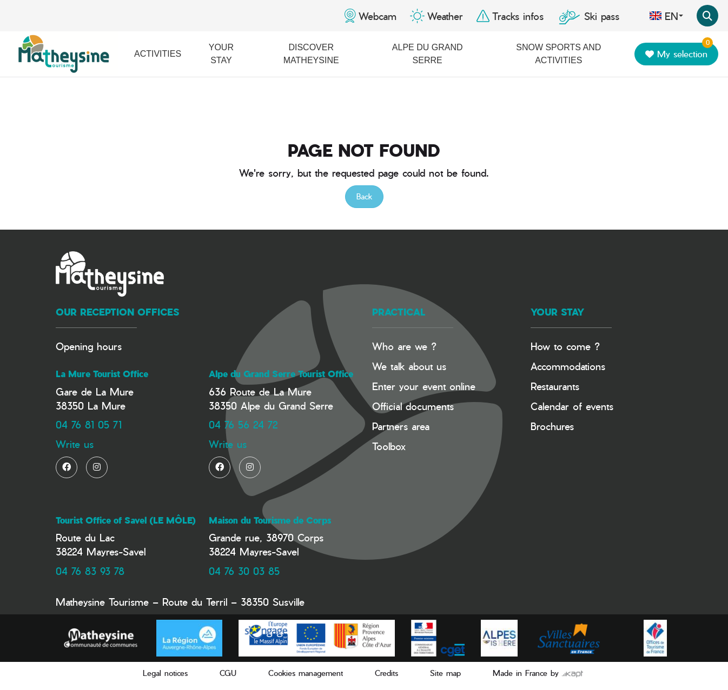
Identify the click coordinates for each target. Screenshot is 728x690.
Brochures (552, 426)
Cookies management (305, 673)
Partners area (400, 426)
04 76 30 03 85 (244, 571)
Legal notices (165, 673)
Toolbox (389, 446)
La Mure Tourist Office (102, 373)
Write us (75, 444)
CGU (228, 673)
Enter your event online (423, 386)
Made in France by (538, 673)
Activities (157, 53)
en (666, 15)
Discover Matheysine (311, 54)
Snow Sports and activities (558, 54)
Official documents (413, 406)
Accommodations (568, 366)
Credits (386, 673)
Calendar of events (572, 406)
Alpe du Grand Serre (427, 54)
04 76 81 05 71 (89, 424)
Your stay (221, 54)
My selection (679, 52)
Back (364, 196)
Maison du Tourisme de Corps (270, 520)
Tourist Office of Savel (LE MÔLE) (126, 520)
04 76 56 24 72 (243, 424)
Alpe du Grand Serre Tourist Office (281, 373)
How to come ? (565, 346)
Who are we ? (404, 346)
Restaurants (555, 386)
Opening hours (89, 346)
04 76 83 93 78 (90, 571)
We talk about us (409, 366)
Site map (445, 673)
